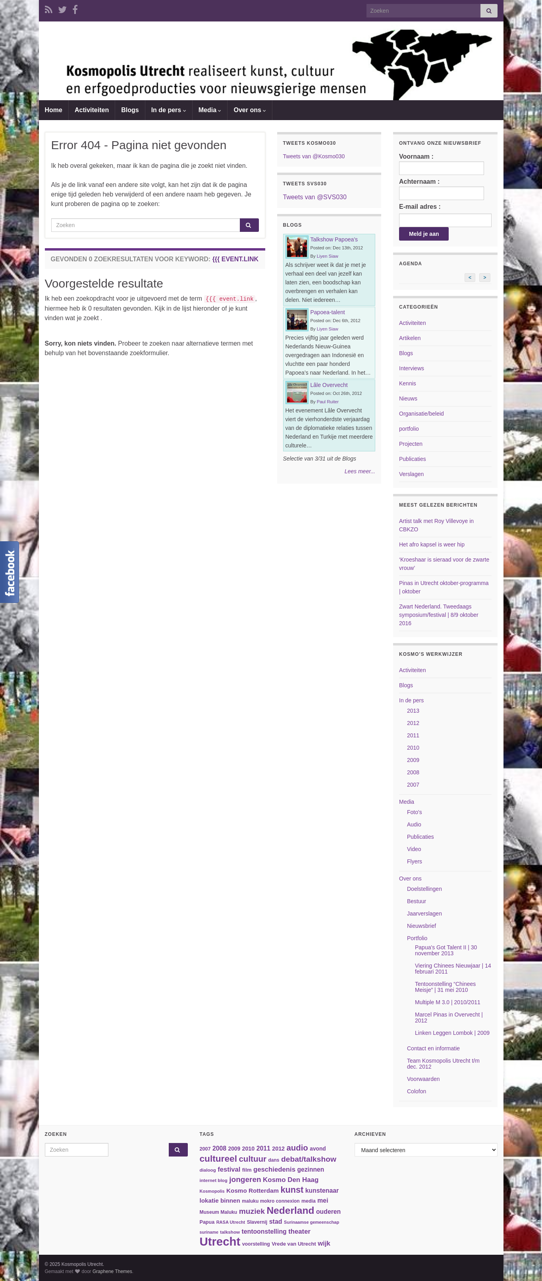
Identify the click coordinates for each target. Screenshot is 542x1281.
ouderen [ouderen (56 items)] (328, 1211)
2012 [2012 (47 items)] (278, 1148)
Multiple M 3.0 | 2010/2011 (447, 1002)
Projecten (410, 444)
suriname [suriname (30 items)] (209, 1232)
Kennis (407, 383)
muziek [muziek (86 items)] (252, 1211)
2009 (413, 760)
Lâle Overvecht (329, 385)
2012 (413, 723)
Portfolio (417, 938)
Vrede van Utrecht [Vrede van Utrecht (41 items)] (294, 1244)
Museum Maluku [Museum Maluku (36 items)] (218, 1212)
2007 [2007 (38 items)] (205, 1149)
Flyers (414, 861)
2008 (413, 772)
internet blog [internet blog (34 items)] (214, 1180)
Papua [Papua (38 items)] (207, 1222)
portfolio (409, 429)
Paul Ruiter (328, 401)
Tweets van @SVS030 (315, 197)
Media (210, 110)
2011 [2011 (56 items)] (263, 1148)
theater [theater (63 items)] (299, 1231)
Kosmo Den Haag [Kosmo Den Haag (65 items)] (290, 1180)
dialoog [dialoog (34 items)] (208, 1169)
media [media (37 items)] (308, 1201)
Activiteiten (92, 110)
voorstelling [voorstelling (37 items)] (256, 1244)
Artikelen (409, 338)
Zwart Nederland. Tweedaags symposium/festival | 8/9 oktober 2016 (438, 614)
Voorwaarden (423, 1079)
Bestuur (416, 901)
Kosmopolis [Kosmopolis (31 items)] (212, 1191)
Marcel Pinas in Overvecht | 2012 (449, 1017)
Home (53, 110)
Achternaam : (441, 189)
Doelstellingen (424, 889)
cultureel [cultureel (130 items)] (218, 1158)
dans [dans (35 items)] (274, 1160)
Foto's (414, 812)
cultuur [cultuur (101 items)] (252, 1158)
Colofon (416, 1091)
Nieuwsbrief (421, 926)
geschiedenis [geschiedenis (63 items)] (274, 1169)
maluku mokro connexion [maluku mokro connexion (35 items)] (270, 1201)
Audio (414, 824)
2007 (413, 784)
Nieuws (408, 398)
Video (414, 849)
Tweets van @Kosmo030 (314, 156)
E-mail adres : (420, 206)
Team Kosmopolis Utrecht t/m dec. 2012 (443, 1063)
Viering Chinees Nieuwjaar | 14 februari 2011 (453, 968)
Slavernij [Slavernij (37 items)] (257, 1222)
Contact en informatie (433, 1048)
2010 (413, 747)
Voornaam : (441, 164)
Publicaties (412, 459)
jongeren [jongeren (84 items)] (245, 1179)
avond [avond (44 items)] (318, 1149)
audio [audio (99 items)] (297, 1147)
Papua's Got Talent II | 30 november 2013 (446, 950)
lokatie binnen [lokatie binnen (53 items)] (220, 1200)
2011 (413, 735)
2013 (413, 711)
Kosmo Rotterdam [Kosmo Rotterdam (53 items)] (252, 1190)
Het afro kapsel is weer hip (432, 544)
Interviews (411, 368)
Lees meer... (360, 471)
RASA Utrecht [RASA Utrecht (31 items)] (230, 1222)
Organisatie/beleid (421, 413)
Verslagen (411, 474)
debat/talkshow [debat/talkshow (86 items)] (308, 1159)
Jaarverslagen (424, 913)
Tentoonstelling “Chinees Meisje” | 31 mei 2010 (445, 987)
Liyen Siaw (327, 256)
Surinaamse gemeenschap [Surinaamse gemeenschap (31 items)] (311, 1222)
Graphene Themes (112, 1271)
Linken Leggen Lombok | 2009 (452, 1033)
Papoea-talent (328, 312)
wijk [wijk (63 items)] (324, 1243)
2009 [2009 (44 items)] (234, 1149)
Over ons (249, 110)
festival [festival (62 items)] (229, 1169)
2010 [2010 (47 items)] (248, 1148)
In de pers (168, 110)
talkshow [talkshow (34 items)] (230, 1231)
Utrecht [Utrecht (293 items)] (220, 1241)
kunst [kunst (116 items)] (291, 1190)
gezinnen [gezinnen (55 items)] (310, 1169)
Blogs (130, 110)
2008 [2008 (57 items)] (219, 1148)
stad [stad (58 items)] (275, 1221)
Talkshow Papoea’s (334, 239)
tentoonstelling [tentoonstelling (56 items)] (263, 1231)
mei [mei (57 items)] (322, 1200)
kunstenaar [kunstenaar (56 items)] (322, 1190)
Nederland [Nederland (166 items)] (290, 1210)
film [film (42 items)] (247, 1170)
